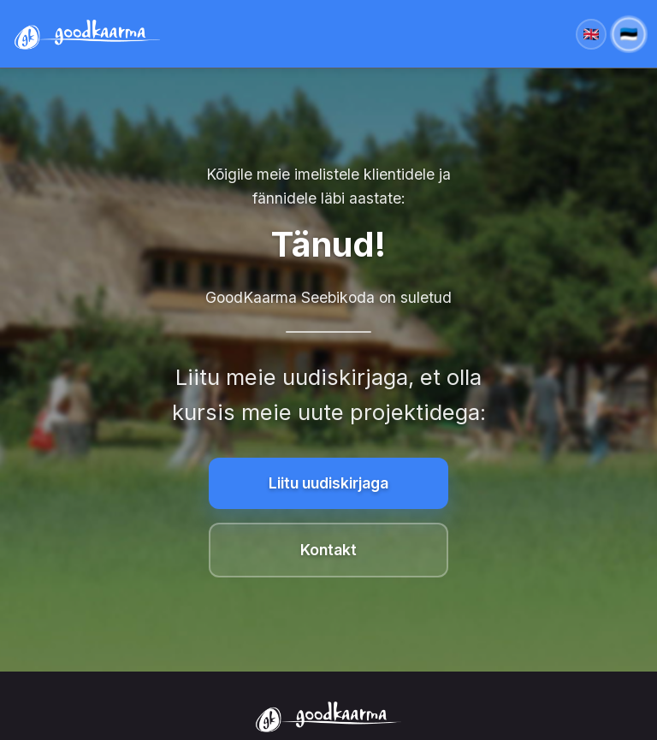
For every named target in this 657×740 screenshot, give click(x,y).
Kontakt (328, 550)
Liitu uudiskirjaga (328, 483)
